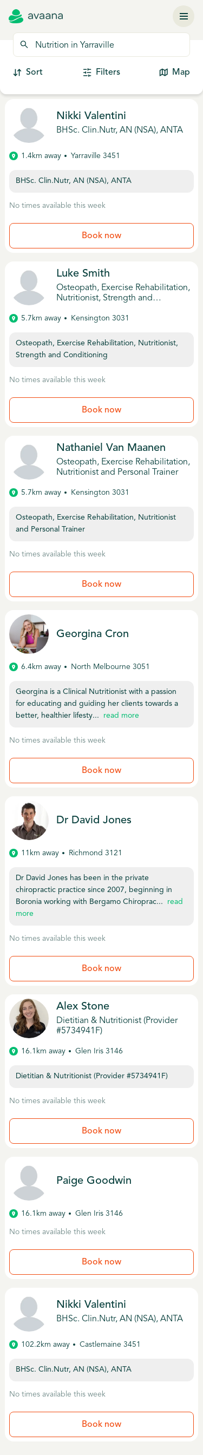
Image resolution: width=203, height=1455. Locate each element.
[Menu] (183, 16)
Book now (101, 236)
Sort (28, 72)
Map (174, 72)
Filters (101, 72)
